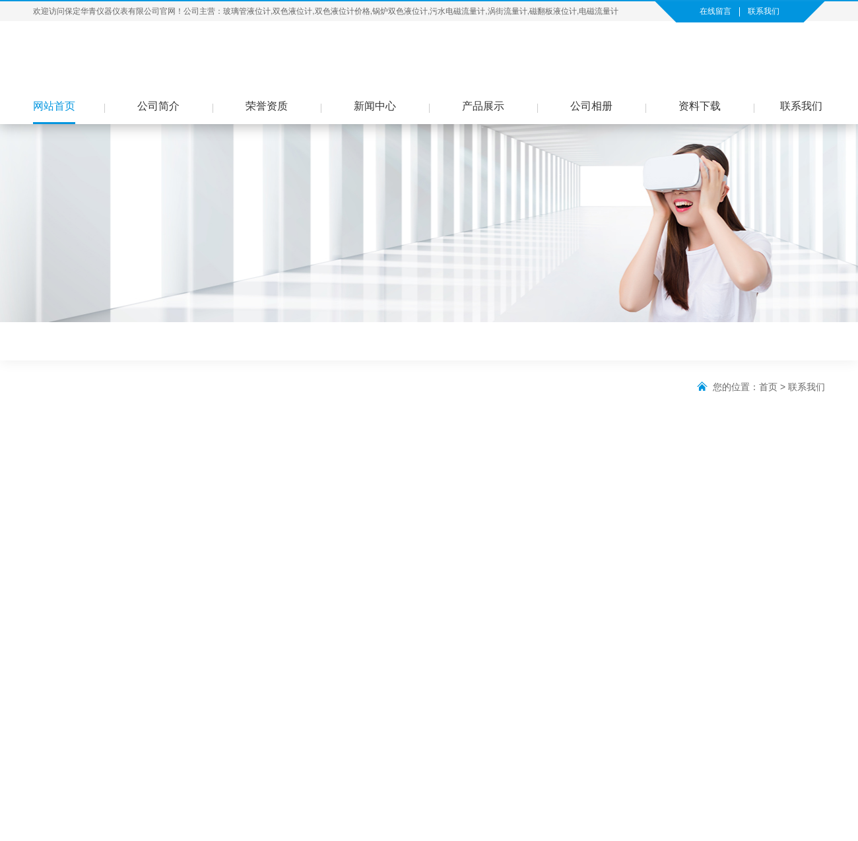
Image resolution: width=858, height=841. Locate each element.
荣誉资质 (267, 106)
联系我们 (763, 11)
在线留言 (715, 11)
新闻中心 (375, 106)
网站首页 (54, 106)
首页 (768, 387)
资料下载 (699, 106)
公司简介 (158, 106)
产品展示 (483, 106)
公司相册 (591, 106)
